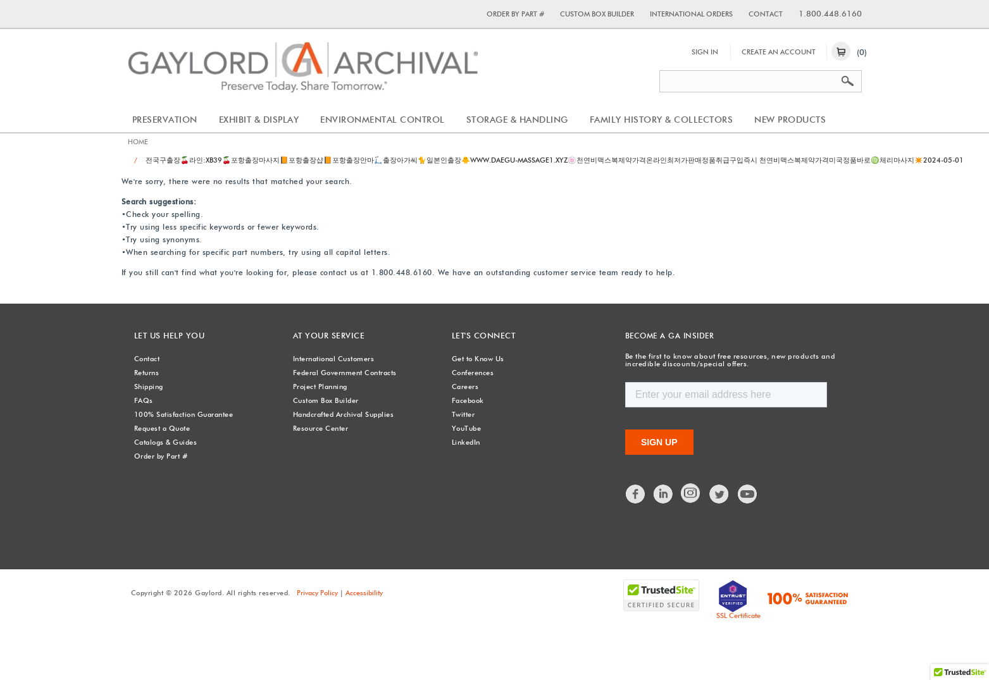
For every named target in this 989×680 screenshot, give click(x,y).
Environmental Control (382, 119)
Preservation (164, 119)
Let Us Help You (168, 335)
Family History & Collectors (661, 119)
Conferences (473, 372)
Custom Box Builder (597, 13)
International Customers (334, 358)
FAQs (143, 400)
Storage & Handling (517, 119)
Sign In (705, 51)
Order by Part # (515, 13)
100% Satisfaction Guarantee (183, 414)
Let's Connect (483, 335)
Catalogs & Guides (165, 442)
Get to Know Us (478, 358)
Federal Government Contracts (345, 372)
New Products (790, 119)
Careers (465, 386)
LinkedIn (466, 442)
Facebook (468, 400)
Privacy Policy (317, 592)
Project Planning (320, 386)
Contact (766, 13)
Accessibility (364, 592)
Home (138, 142)
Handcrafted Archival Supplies (343, 414)
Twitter (463, 414)
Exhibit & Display (259, 119)
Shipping (148, 386)
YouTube (467, 428)
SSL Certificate (738, 614)
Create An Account (779, 51)
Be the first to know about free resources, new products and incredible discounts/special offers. (724, 360)
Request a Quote (162, 428)
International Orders (691, 13)
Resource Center (321, 428)
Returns (146, 372)
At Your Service (327, 335)
